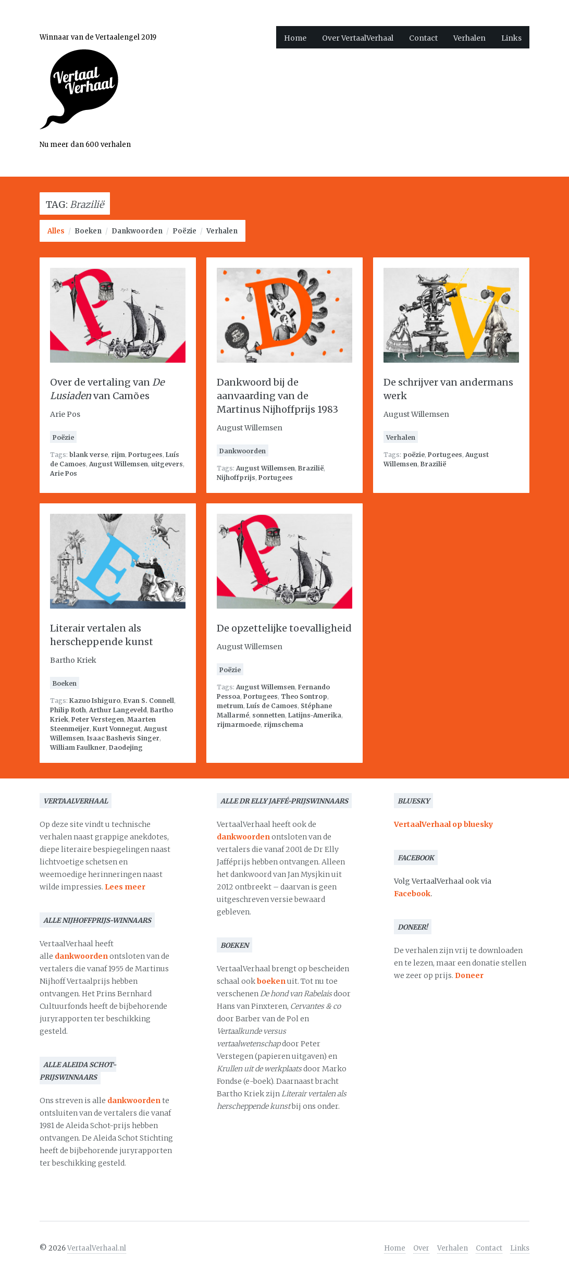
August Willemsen (118, 464)
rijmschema (283, 724)
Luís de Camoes (272, 706)
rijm (118, 455)
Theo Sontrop (304, 696)
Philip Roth (68, 710)
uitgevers (167, 464)
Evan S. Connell (148, 700)
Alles (56, 231)
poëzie (414, 455)
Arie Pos (63, 473)
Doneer (469, 975)
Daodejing (126, 747)
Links (511, 38)
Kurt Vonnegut (117, 729)
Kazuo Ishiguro (94, 700)
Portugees (145, 455)
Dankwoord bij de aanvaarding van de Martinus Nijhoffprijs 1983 (277, 395)
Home (295, 38)
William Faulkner (78, 747)
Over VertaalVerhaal (357, 38)
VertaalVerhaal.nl (96, 1248)
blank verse (88, 455)
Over (421, 1248)
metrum (230, 706)
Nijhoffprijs (236, 477)
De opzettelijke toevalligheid (284, 628)
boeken (271, 981)
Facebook (412, 893)
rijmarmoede (239, 724)
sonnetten (268, 715)
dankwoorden (81, 956)
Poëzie (184, 231)
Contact (423, 38)
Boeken (88, 231)
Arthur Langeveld (118, 710)
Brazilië (311, 468)
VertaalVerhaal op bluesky (443, 824)
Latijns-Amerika (314, 715)
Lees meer (125, 887)
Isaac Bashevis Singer (123, 738)
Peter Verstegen (97, 719)
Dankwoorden (137, 231)
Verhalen (469, 38)
